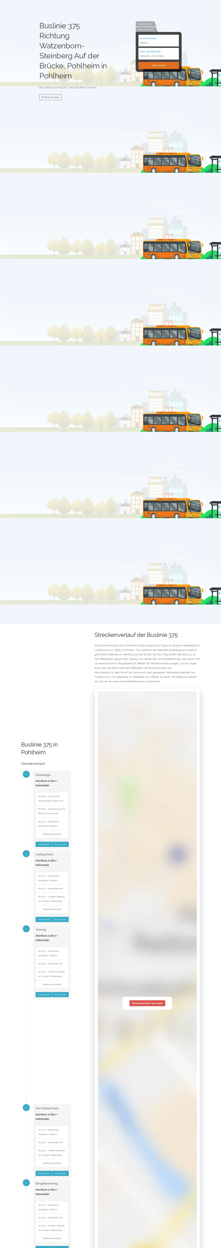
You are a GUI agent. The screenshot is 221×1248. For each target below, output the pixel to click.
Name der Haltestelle (150, 51)
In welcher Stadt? (148, 38)
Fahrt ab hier (60, 844)
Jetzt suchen (159, 65)
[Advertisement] (46, 687)
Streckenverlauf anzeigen (147, 1003)
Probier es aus (50, 97)
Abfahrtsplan (44, 844)
